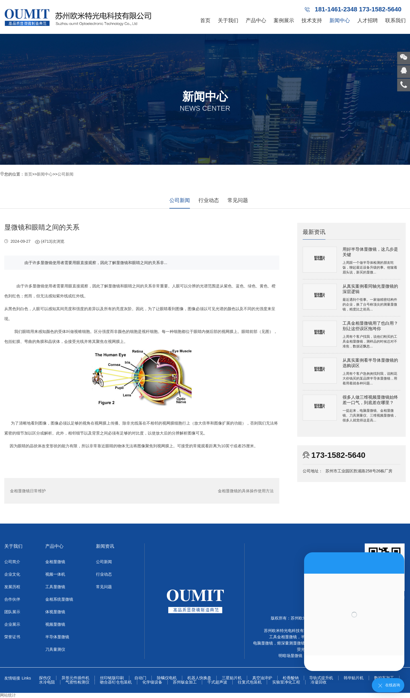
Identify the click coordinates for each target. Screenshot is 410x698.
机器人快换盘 (199, 678)
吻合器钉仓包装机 (116, 682)
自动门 (140, 678)
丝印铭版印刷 (112, 678)
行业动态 (208, 200)
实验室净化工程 (286, 682)
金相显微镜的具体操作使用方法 (246, 491)
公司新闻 (65, 174)
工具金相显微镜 (283, 637)
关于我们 (228, 20)
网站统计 (8, 695)
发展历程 (12, 586)
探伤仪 (45, 678)
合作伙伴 (12, 599)
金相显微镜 (55, 561)
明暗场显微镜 (290, 655)
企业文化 (12, 574)
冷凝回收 (319, 682)
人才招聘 (367, 20)
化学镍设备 (152, 682)
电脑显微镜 (263, 643)
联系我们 (395, 20)
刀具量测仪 (55, 649)
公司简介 (12, 561)
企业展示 (12, 624)
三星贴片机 (232, 678)
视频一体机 (55, 574)
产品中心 (256, 20)
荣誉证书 (12, 637)
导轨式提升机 (321, 678)
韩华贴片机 (354, 678)
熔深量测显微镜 (291, 643)
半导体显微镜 (57, 637)
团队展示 (12, 612)
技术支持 (312, 20)
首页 (205, 20)
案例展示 (284, 20)
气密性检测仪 (77, 682)
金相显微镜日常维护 (28, 491)
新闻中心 (339, 20)
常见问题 (237, 200)
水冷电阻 (47, 682)
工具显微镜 (55, 586)
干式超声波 (217, 682)
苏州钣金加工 (185, 682)
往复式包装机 (250, 682)
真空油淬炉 (262, 678)
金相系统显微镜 (59, 599)
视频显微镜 (55, 624)
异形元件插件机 (75, 678)
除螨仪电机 (167, 678)
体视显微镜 (55, 612)
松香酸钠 (291, 678)
